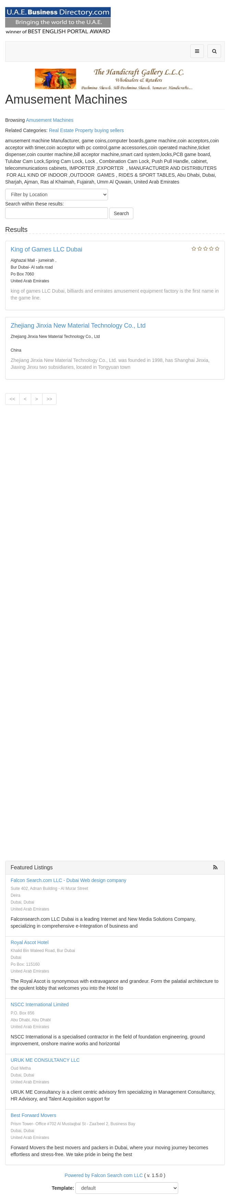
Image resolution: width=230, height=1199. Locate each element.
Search (121, 213)
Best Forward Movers (33, 1115)
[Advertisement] (115, 423)
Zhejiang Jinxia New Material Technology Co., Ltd (78, 325)
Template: (63, 1188)
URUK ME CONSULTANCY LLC (45, 1060)
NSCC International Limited (40, 1004)
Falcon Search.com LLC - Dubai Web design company (68, 880)
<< (12, 399)
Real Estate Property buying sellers (86, 130)
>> (49, 399)
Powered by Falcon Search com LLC (104, 1175)
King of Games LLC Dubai (46, 249)
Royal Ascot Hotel (30, 942)
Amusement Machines (50, 120)
